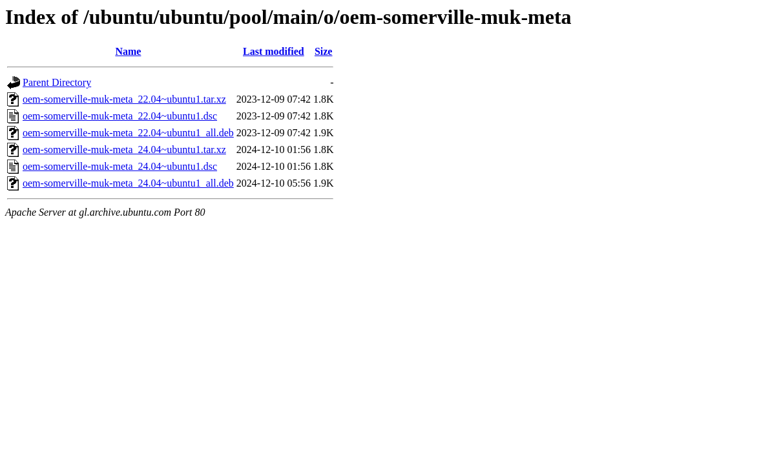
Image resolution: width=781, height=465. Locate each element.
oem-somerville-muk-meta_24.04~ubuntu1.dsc (120, 166)
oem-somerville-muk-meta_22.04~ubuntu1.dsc (120, 115)
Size (324, 51)
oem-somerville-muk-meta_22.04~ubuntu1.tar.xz (124, 99)
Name (128, 51)
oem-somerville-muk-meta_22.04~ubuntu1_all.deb (128, 132)
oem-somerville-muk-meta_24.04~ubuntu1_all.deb (128, 183)
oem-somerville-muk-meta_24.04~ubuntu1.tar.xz (124, 149)
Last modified (273, 51)
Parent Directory (57, 82)
